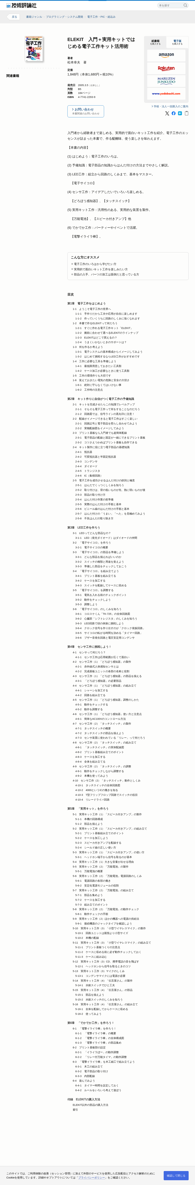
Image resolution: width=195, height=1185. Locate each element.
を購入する (155, 42)
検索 (185, 5)
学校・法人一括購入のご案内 (171, 106)
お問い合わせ (85, 112)
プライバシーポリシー (91, 1177)
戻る (14, 16)
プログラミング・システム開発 (64, 16)
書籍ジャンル (34, 16)
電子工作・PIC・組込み (101, 16)
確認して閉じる (176, 1175)
